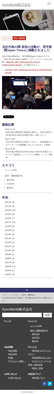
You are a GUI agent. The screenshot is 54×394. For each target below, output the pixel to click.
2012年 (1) (9, 242)
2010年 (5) (9, 250)
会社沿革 (11, 354)
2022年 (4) (9, 202)
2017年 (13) (10, 222)
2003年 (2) (9, 274)
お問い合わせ (13, 378)
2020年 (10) (10, 210)
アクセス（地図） (15, 361)
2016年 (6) (9, 226)
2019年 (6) (9, 214)
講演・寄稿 (36, 368)
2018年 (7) (9, 218)
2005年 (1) (9, 270)
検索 (47, 315)
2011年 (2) (9, 246)
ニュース (14, 295)
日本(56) (10, 184)
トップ (4, 295)
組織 (9, 358)
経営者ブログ (37, 378)
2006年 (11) (10, 266)
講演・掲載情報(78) (14, 176)
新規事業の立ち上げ (40, 358)
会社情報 (8, 347)
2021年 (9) (9, 206)
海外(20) (10, 180)
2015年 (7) (9, 230)
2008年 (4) (9, 258)
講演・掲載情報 (28, 295)
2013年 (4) (9, 238)
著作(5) (10, 188)
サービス (32, 347)
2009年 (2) (9, 254)
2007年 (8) (9, 262)
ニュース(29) (11, 170)
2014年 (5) (9, 234)
